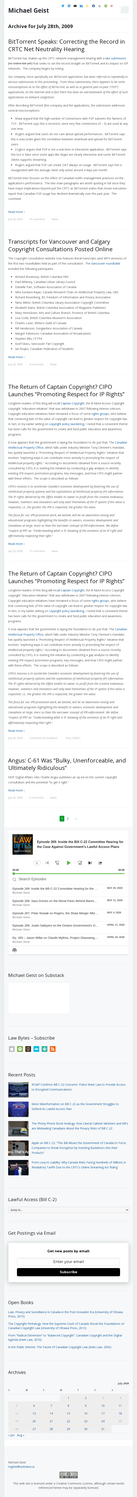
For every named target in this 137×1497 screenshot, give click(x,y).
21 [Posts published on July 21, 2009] (51, 1421)
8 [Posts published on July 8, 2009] (68, 1406)
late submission (115, 58)
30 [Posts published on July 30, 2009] (85, 1429)
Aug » (20, 1435)
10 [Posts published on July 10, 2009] (103, 1406)
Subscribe (68, 1272)
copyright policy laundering (66, 424)
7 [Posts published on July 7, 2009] (51, 1406)
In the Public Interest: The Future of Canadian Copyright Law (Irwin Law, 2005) (59, 1347)
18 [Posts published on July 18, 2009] (120, 1413)
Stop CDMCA (73, 738)
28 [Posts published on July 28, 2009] (51, 1429)
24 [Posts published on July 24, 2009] (103, 1421)
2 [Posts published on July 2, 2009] (86, 1398)
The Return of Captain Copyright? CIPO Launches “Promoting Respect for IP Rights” (66, 390)
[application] (68, 852)
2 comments (36, 797)
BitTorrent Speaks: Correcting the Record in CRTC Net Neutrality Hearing (66, 45)
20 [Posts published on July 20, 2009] (34, 1421)
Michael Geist (28, 10)
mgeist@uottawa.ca (21, 1467)
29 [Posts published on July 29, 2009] (68, 1429)
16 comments (37, 219)
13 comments (37, 551)
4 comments (36, 364)
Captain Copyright (72, 403)
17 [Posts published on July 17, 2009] (103, 1413)
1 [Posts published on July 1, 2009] (68, 1398)
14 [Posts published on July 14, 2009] (51, 1413)
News (55, 219)
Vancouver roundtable (105, 263)
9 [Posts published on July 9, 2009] (86, 1406)
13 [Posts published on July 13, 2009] (34, 1413)
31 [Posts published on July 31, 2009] (103, 1429)
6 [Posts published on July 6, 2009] (34, 1406)
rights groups (100, 414)
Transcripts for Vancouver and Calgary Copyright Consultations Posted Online (60, 245)
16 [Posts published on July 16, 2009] (85, 1413)
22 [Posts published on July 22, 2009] (68, 1421)
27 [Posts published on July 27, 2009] (34, 1429)
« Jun (11, 1435)
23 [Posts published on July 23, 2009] (85, 1421)
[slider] (68, 873)
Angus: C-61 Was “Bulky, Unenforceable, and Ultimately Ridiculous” (67, 764)
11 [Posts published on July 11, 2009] (120, 1406)
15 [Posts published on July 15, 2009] (68, 1413)
